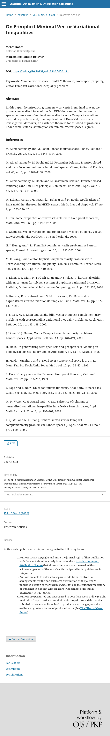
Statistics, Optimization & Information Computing (41, 3)
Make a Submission (21, 639)
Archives (23, 15)
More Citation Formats (20, 494)
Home (9, 15)
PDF (12, 443)
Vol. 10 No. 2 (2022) (44, 15)
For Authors (13, 668)
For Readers (13, 663)
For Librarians (14, 674)
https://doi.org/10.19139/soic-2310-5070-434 (41, 71)
